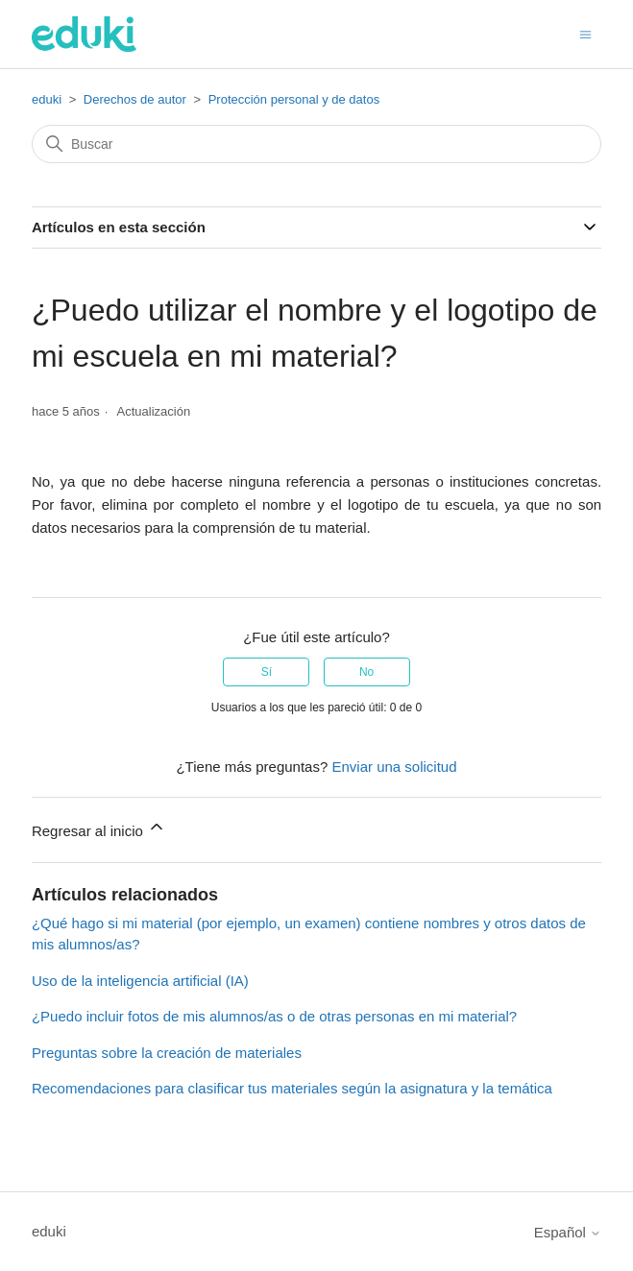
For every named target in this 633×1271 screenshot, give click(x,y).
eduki (46, 99)
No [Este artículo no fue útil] (366, 672)
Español (567, 1232)
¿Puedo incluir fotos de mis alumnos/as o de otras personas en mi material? (274, 1016)
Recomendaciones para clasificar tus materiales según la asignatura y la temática (292, 1088)
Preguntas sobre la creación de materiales (167, 1052)
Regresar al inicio (99, 828)
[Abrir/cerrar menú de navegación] (585, 33)
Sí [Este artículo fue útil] (266, 672)
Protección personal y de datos (294, 99)
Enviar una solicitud (393, 766)
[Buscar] (316, 144)
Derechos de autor (135, 99)
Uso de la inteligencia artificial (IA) (140, 980)
